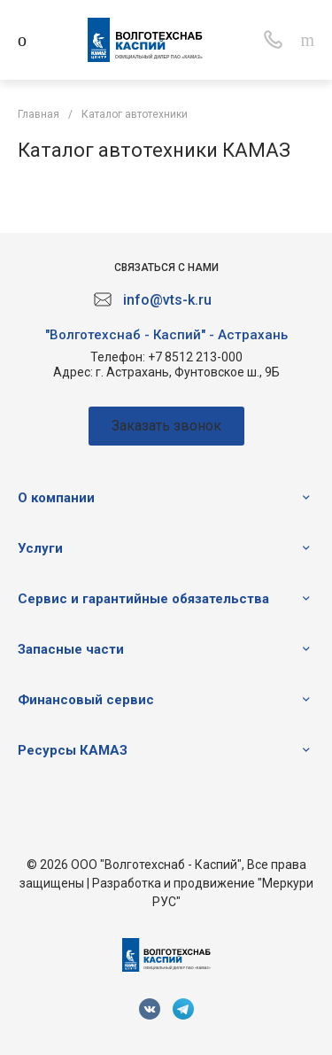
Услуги (40, 548)
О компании (56, 498)
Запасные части (71, 649)
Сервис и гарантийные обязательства (143, 599)
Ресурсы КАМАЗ (72, 750)
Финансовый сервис (86, 700)
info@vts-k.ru (167, 299)
